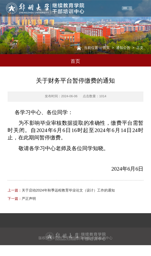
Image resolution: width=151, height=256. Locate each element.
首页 (106, 48)
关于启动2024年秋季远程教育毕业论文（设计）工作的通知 (61, 190)
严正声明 (22, 199)
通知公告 (123, 48)
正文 (139, 48)
